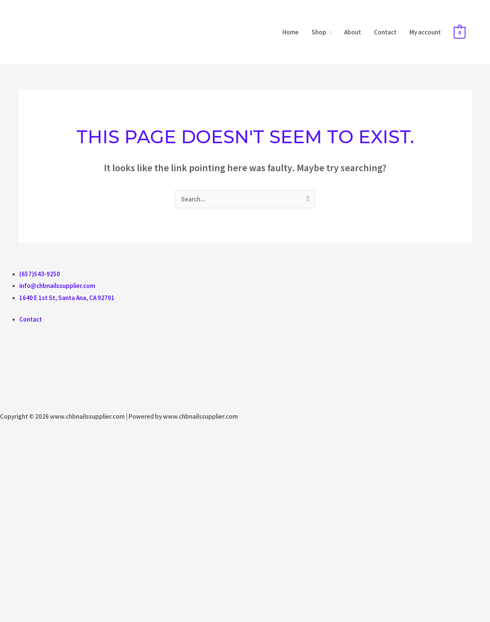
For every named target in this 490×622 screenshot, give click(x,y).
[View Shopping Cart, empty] (459, 32)
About (352, 32)
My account (425, 32)
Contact (385, 32)
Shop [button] (319, 32)
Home (290, 32)
